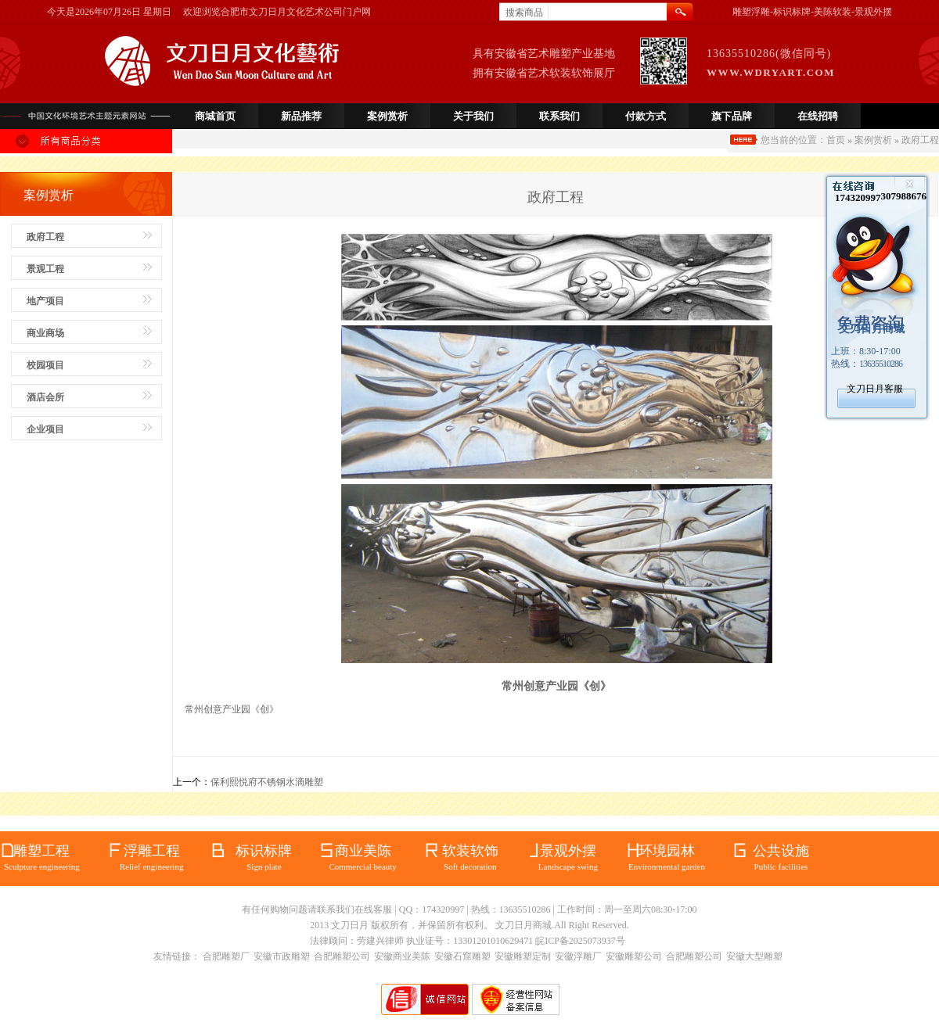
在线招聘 (817, 116)
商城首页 (215, 116)
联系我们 (559, 116)
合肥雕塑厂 (226, 956)
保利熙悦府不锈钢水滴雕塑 (266, 782)
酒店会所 (45, 397)
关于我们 (473, 116)
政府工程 (45, 236)
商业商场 (45, 333)
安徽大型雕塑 (754, 956)
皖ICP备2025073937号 (580, 940)
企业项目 (45, 429)
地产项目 (45, 301)
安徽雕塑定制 (523, 956)
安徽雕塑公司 (634, 956)
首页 (835, 140)
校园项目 (45, 365)
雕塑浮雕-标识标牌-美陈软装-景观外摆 (812, 11)
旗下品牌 (731, 116)
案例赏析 (387, 116)
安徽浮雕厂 (578, 956)
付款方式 (645, 116)
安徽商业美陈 (402, 956)
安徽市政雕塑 (282, 956)
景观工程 (45, 269)
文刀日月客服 (875, 388)
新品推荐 (301, 116)
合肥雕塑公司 (342, 956)
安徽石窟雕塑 (462, 956)
